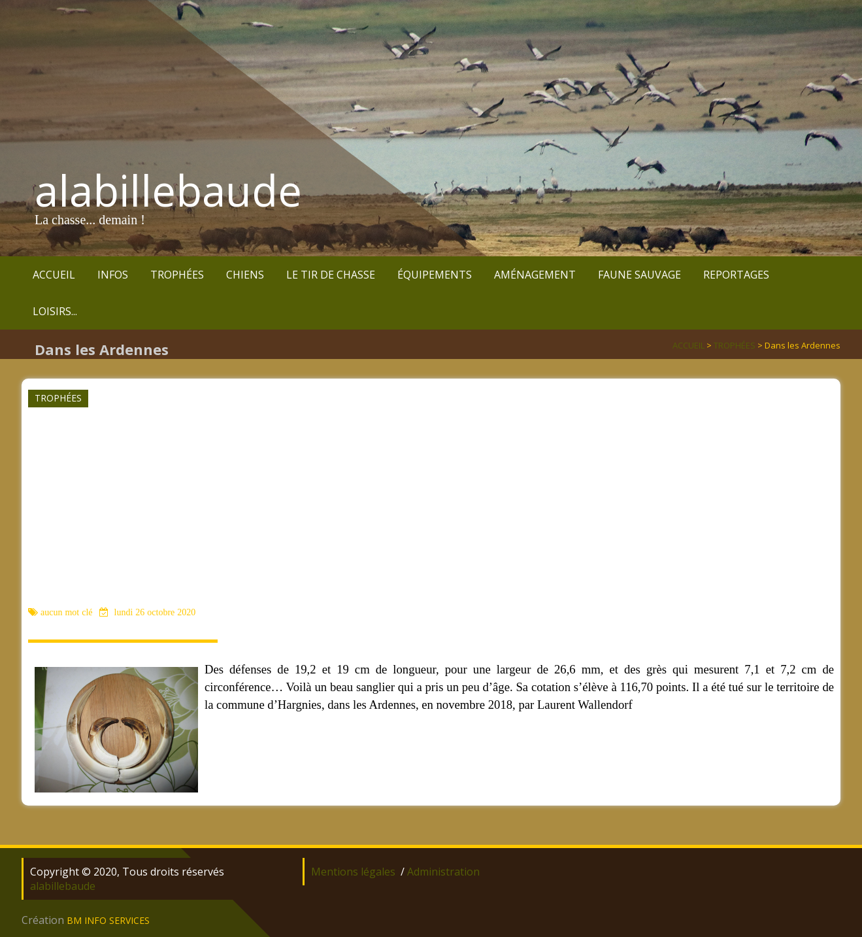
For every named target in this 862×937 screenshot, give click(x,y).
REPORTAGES (736, 274)
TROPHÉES (177, 274)
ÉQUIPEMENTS (434, 274)
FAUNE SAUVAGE (639, 274)
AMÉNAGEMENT (535, 274)
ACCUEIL (54, 274)
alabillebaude (168, 190)
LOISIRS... (55, 311)
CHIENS (245, 274)
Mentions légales (353, 871)
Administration (443, 871)
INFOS (112, 274)
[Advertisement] (429, 506)
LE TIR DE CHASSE (330, 274)
